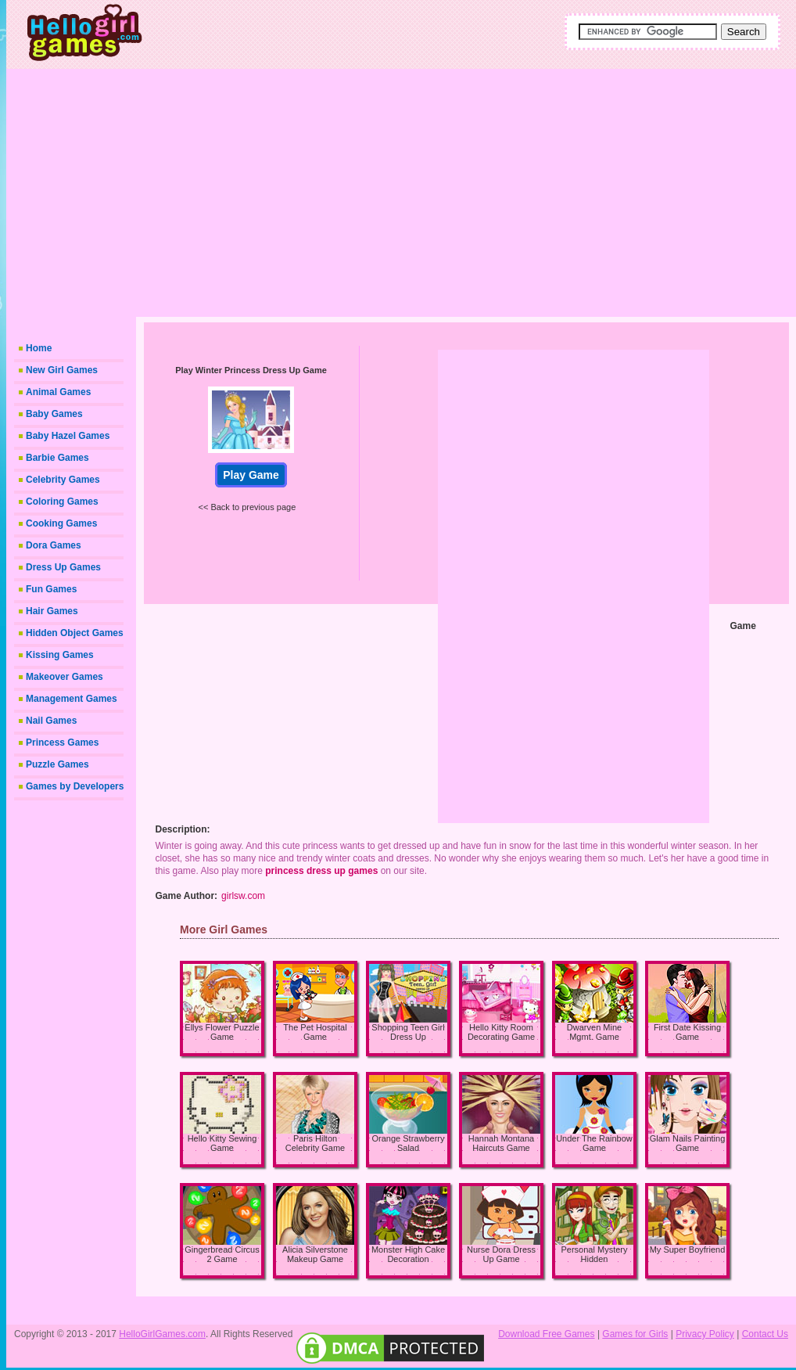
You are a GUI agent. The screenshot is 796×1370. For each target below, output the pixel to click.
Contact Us (765, 1334)
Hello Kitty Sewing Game (222, 1143)
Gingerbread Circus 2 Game (222, 1254)
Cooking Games (61, 523)
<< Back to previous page (247, 507)
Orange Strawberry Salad (408, 1143)
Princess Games (62, 742)
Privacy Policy (705, 1334)
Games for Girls (635, 1334)
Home (39, 348)
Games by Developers (75, 786)
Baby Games (54, 413)
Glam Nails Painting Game (688, 1143)
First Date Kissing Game (687, 1032)
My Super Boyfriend (688, 1249)
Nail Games (51, 720)
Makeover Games (64, 676)
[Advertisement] (456, 191)
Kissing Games (60, 654)
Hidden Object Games (75, 632)
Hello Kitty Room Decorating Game (501, 1032)
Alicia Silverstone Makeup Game (315, 1254)
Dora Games (53, 545)
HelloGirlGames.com (162, 1334)
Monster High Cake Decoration (408, 1254)
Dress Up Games (63, 567)
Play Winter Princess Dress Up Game (251, 370)
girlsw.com (243, 895)
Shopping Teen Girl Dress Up (407, 1032)
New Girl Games (62, 370)
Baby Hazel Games (67, 435)
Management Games (71, 698)
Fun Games (51, 589)
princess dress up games (321, 870)
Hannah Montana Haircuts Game (501, 1143)
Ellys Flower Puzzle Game (222, 1032)
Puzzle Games (57, 764)
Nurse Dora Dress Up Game (501, 1254)
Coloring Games (62, 501)
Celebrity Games (63, 479)
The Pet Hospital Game (314, 1032)
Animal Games (58, 392)
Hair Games (52, 611)
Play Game (251, 475)
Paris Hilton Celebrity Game (315, 1143)
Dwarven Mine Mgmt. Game (594, 1032)
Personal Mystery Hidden (594, 1254)
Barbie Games (57, 457)
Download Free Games (546, 1334)
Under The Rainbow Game (594, 1143)
